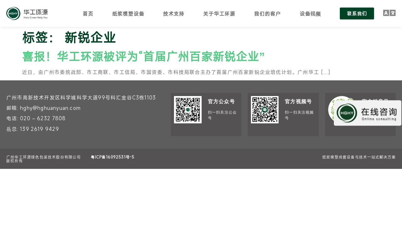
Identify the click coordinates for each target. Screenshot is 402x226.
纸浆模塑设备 (128, 13)
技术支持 (173, 13)
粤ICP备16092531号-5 (112, 156)
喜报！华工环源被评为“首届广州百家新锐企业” (143, 56)
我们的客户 (267, 13)
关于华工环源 (219, 13)
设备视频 (310, 13)
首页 (87, 13)
